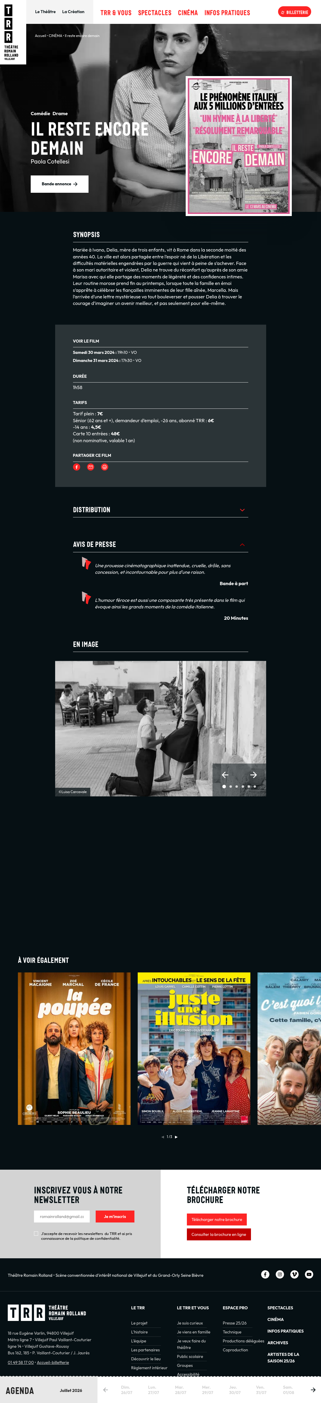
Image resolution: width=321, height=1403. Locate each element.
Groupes (185, 1365)
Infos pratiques (227, 11)
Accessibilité (188, 1374)
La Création (73, 11)
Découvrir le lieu (146, 1359)
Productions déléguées (243, 1341)
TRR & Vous (115, 11)
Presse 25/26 (234, 1323)
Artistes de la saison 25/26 (283, 1358)
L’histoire (139, 1332)
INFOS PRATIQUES (285, 1331)
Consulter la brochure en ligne (219, 1234)
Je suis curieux (190, 1323)
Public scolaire (190, 1356)
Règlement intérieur (149, 1367)
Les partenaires (145, 1350)
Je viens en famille (193, 1332)
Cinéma (188, 11)
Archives (277, 1342)
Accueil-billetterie (53, 1362)
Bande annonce (56, 183)
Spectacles (154, 11)
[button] (225, 774)
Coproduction (235, 1350)
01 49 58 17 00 (21, 1362)
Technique (232, 1332)
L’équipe (138, 1341)
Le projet (139, 1323)
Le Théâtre (45, 11)
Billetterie (297, 11)
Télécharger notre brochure (217, 1219)
